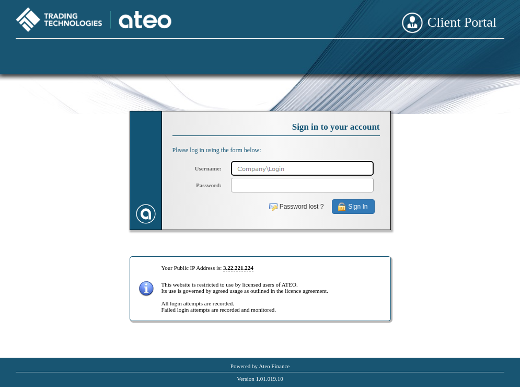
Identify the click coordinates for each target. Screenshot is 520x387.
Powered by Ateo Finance (260, 366)
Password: (209, 185)
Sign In (357, 206)
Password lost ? (302, 206)
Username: (207, 168)
